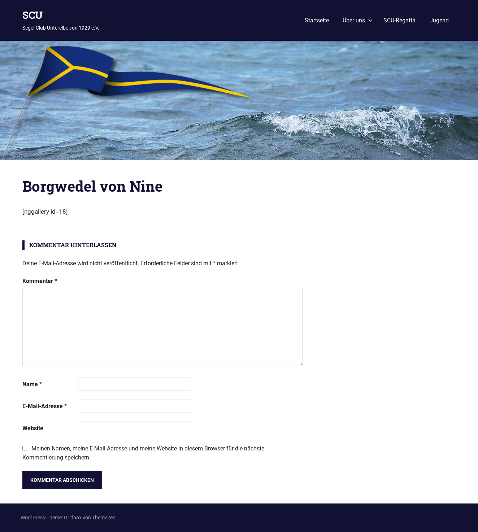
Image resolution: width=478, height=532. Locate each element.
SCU (32, 15)
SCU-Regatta (399, 20)
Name (32, 384)
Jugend (439, 20)
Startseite (317, 20)
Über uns (358, 20)
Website (32, 428)
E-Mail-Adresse (44, 406)
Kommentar (39, 281)
